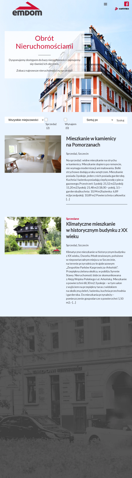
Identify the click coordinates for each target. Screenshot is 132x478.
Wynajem (70, 126)
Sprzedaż (51, 126)
